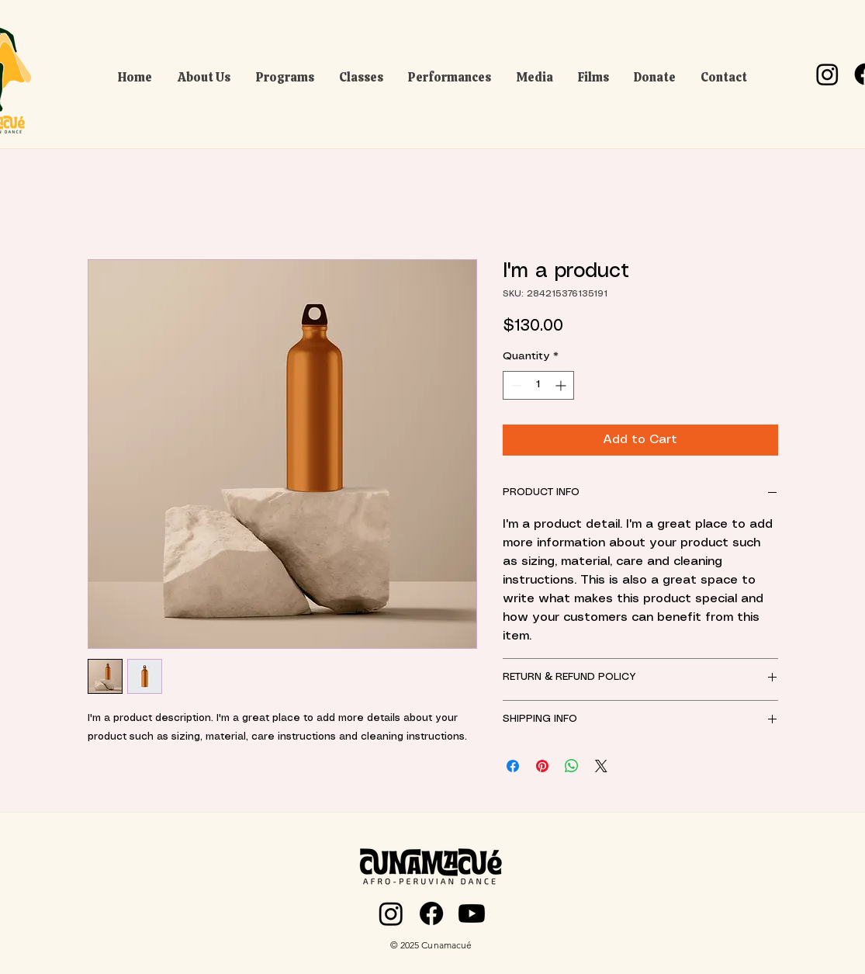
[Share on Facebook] (512, 766)
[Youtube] (471, 913)
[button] (204, 74)
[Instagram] (827, 74)
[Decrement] (514, 385)
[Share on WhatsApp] (571, 766)
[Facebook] (431, 913)
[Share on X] (601, 766)
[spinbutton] (538, 385)
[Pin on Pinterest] (542, 766)
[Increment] (562, 385)
